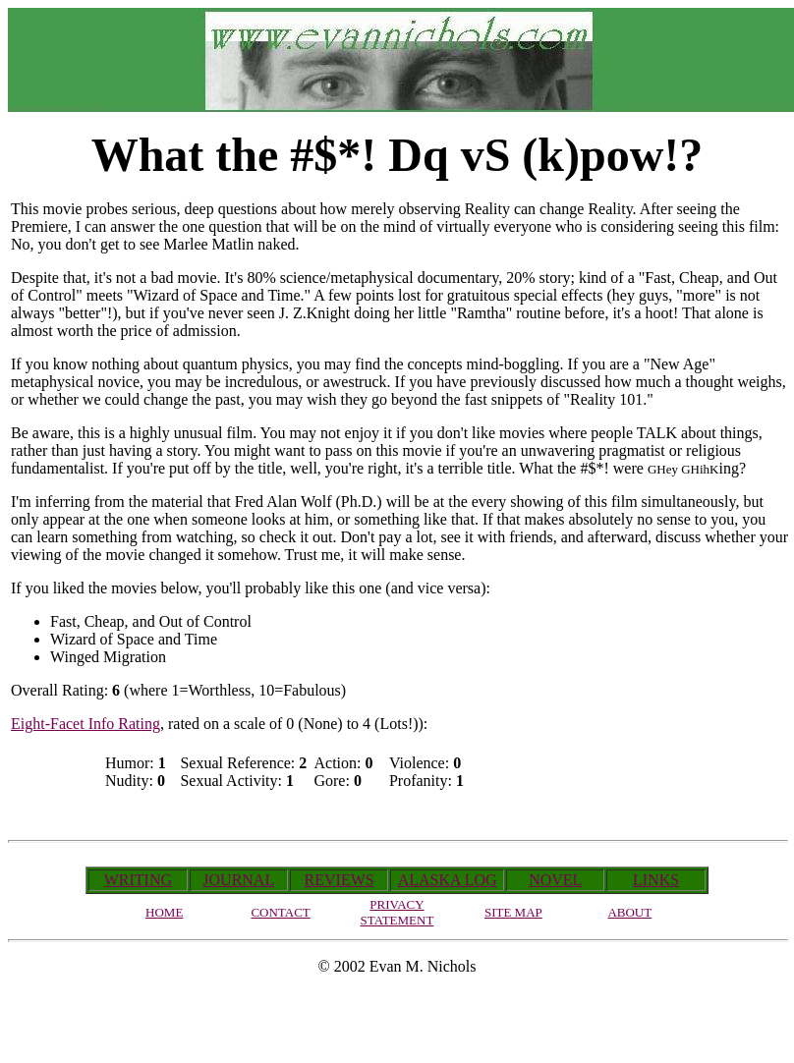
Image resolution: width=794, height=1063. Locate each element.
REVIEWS (339, 879)
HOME (164, 912)
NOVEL (555, 879)
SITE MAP (513, 912)
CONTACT (280, 912)
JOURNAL (238, 879)
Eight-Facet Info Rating (85, 723)
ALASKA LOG (447, 879)
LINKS (656, 879)
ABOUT (629, 912)
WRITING (138, 879)
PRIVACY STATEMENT (397, 912)
